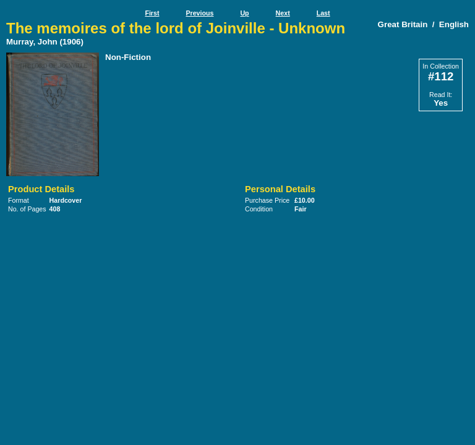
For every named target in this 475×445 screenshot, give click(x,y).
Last (323, 13)
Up (244, 13)
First (152, 13)
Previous (199, 13)
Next (283, 13)
